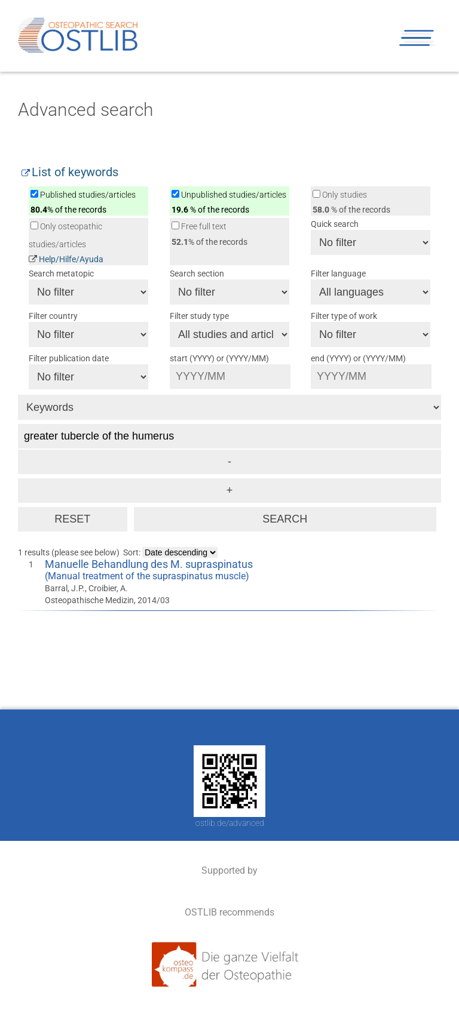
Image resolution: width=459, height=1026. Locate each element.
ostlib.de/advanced (229, 823)
